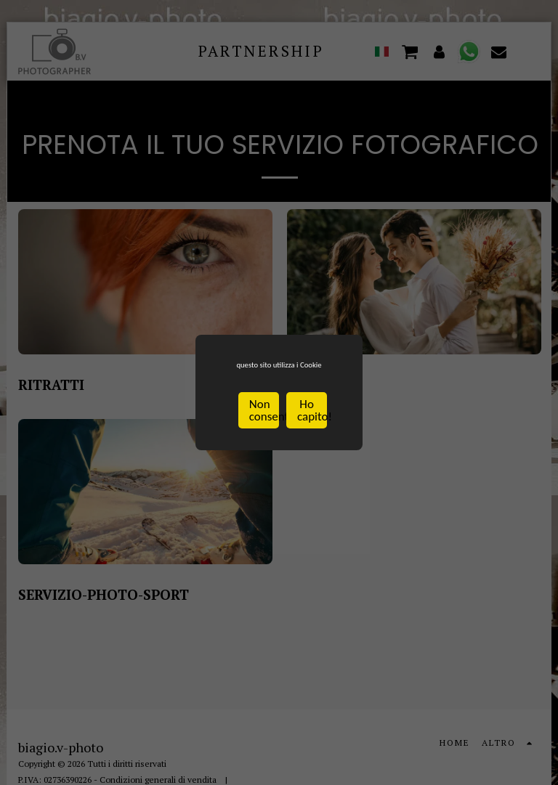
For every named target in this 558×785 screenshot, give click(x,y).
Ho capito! (312, 422)
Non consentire (264, 422)
